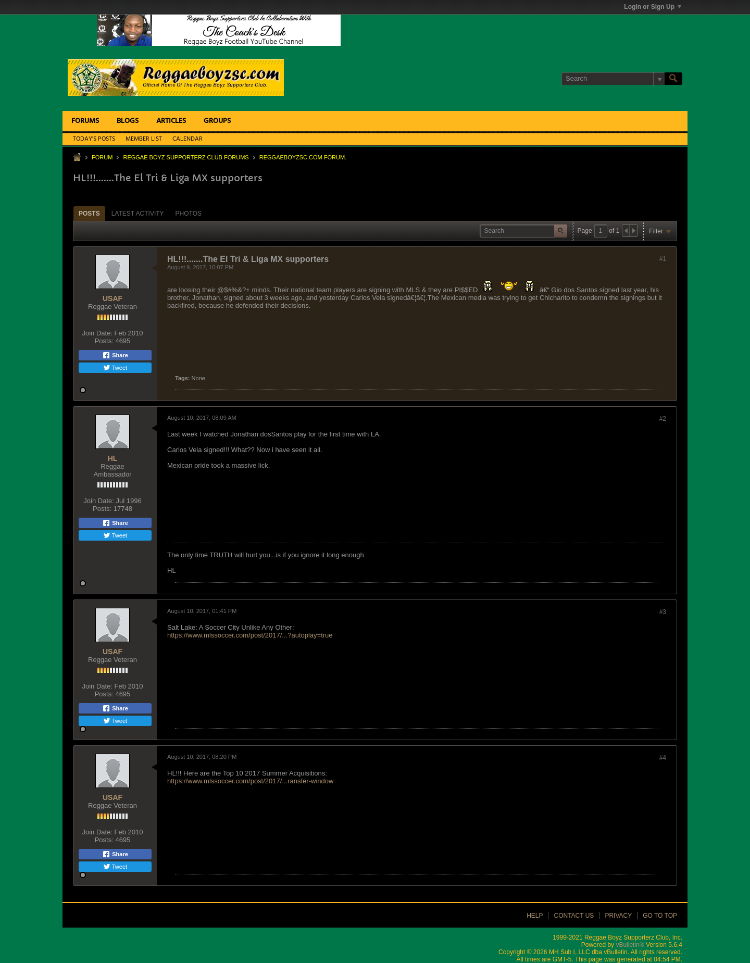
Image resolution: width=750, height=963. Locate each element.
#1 (662, 258)
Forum (102, 157)
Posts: (104, 341)
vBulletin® (630, 944)
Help (535, 915)
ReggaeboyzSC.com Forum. (302, 157)
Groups (217, 121)
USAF (112, 298)
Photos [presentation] (189, 213)
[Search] (613, 78)
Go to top (660, 915)
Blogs (128, 121)
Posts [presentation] (89, 213)
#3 (662, 612)
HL (113, 458)
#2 (662, 418)
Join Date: (97, 333)
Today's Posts (94, 139)
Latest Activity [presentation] (137, 213)
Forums (85, 121)
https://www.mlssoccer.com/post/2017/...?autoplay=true (250, 635)
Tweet (115, 367)
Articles (171, 121)
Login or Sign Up (652, 6)
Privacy (618, 915)
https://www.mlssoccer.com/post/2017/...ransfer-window (250, 781)
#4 (662, 757)
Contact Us (574, 915)
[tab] (89, 213)
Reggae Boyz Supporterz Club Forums (185, 157)
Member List (144, 139)
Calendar (187, 139)
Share (115, 355)
